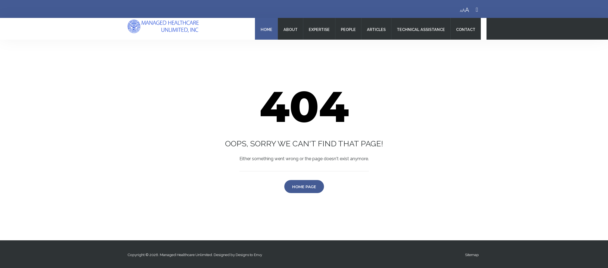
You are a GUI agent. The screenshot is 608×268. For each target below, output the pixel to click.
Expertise (319, 29)
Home (266, 29)
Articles (376, 29)
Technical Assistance (421, 29)
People (348, 29)
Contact (465, 29)
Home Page (304, 186)
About (290, 29)
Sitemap (472, 255)
